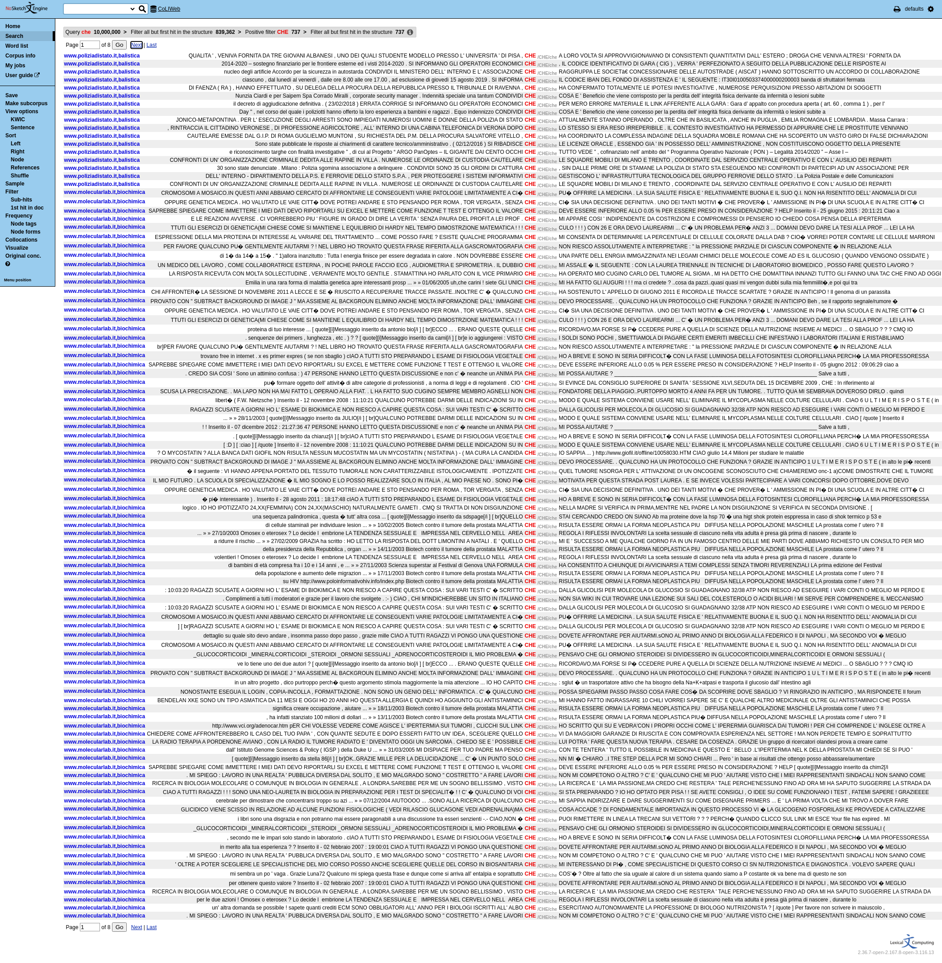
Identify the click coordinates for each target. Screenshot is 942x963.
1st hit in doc (27, 208)
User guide (19, 75)
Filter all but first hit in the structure (183, 32)
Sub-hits (21, 200)
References (25, 168)
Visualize (16, 248)
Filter (11, 192)
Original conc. (23, 256)
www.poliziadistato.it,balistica (102, 56)
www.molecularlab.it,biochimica (104, 192)
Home (12, 26)
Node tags (24, 224)
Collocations (21, 240)
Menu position (17, 280)
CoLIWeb (169, 9)
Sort (10, 135)
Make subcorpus (26, 103)
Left (16, 143)
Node (17, 159)
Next (136, 45)
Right (18, 151)
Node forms (26, 232)
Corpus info (20, 56)
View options (21, 111)
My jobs (15, 65)
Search (14, 36)
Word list (16, 46)
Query (93, 32)
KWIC (18, 119)
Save (11, 95)
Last (151, 45)
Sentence (22, 127)
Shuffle (20, 176)
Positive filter (272, 32)
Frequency (19, 216)
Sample (15, 184)
